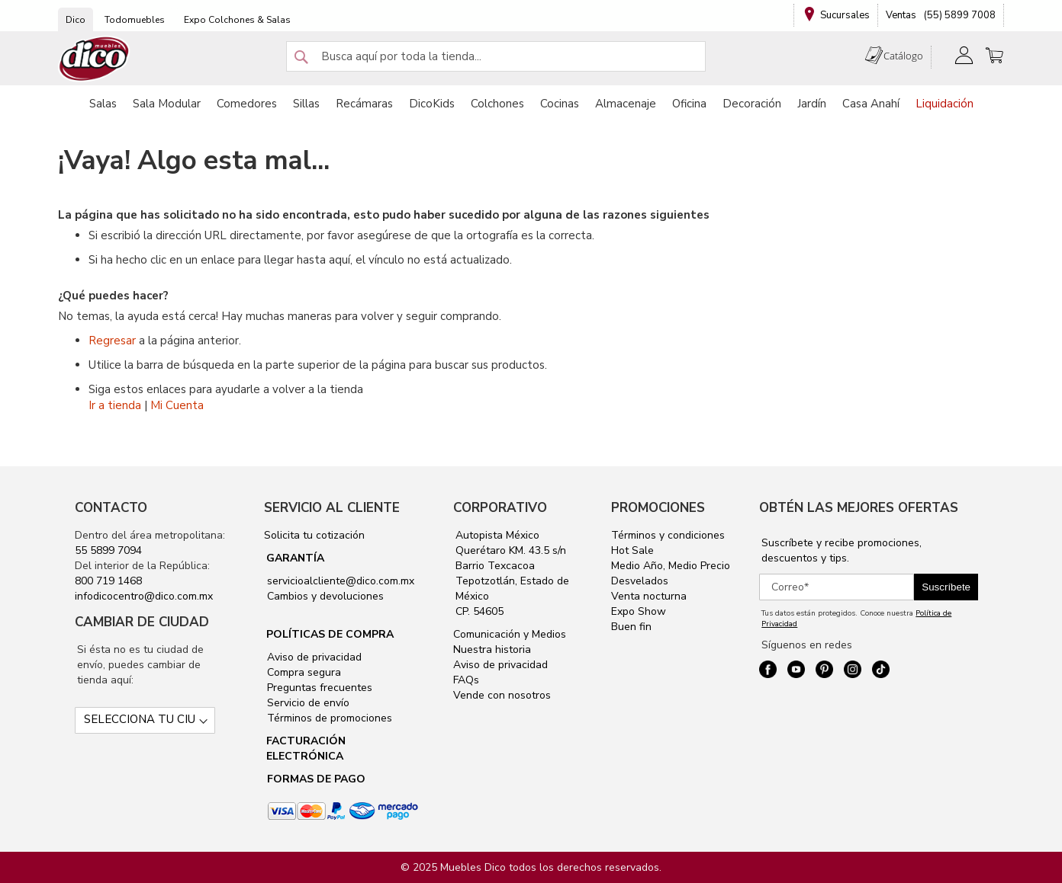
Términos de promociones (328, 718)
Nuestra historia (492, 649)
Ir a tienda (114, 405)
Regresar (112, 340)
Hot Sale (632, 550)
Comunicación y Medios (509, 634)
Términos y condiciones (668, 535)
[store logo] (94, 59)
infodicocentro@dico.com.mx (144, 596)
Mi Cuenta (177, 405)
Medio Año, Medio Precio (670, 565)
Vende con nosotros (502, 695)
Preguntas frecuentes (318, 687)
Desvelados (639, 581)
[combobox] (496, 56)
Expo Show (638, 611)
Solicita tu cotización (314, 535)
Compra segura (302, 672)
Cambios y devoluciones (324, 596)
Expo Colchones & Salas (237, 20)
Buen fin (631, 626)
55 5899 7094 (108, 550)
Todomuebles (135, 20)
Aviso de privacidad (313, 657)
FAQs (466, 680)
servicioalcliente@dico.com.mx (340, 581)
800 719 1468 (108, 581)
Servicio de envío (306, 703)
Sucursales (845, 15)
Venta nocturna (649, 596)
